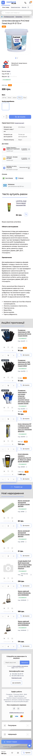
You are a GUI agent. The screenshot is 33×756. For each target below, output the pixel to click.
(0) (8, 76)
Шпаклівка (19, 16)
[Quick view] (4, 347)
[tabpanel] (16, 40)
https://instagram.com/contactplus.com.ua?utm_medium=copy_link (18, 708)
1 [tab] (15, 58)
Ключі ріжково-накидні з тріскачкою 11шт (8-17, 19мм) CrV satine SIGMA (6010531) (24, 457)
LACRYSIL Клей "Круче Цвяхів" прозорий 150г (21, 203)
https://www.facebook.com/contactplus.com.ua (14, 708)
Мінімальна (11, 184)
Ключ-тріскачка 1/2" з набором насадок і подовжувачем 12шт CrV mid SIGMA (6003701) (25, 427)
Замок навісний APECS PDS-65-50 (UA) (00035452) (24, 623)
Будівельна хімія (9, 16)
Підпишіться (24, 662)
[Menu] (3, 2)
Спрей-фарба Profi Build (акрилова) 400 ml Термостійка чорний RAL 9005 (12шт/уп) (25, 564)
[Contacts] (25, 2)
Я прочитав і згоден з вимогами (17, 667)
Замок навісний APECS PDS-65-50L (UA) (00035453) (24, 593)
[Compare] (12, 347)
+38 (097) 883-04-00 (17, 675)
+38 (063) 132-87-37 (17, 674)
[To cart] (26, 214)
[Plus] (7, 116)
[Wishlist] (8, 347)
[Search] (3, 12)
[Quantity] (4, 117)
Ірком (8, 71)
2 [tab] (17, 58)
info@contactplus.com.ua (16, 712)
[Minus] (7, 118)
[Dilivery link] (29, 149)
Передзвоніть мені (16, 678)
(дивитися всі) (19, 123)
